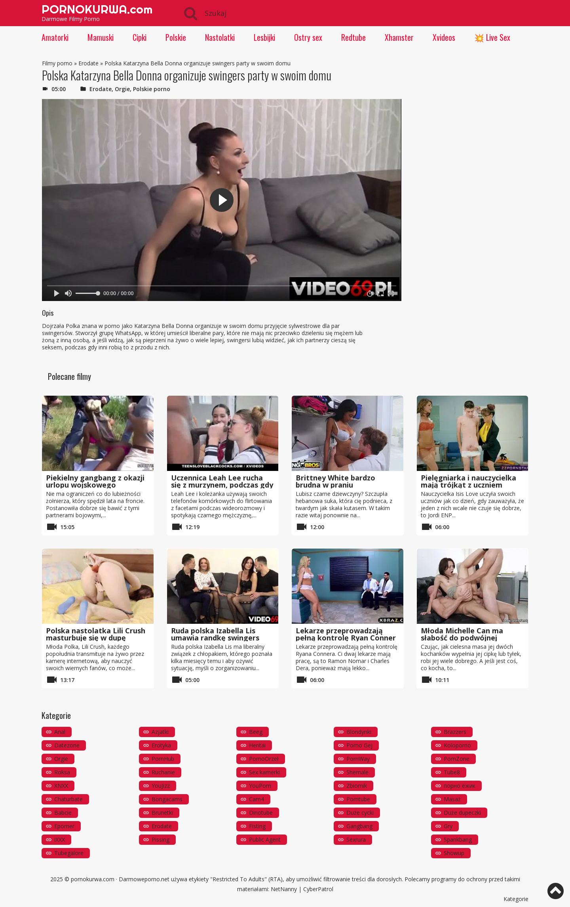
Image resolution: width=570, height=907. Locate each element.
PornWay (358, 758)
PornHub (163, 758)
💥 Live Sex (492, 37)
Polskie (175, 37)
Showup (454, 853)
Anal (59, 732)
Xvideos (444, 37)
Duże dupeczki (462, 812)
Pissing (160, 839)
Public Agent (265, 839)
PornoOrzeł (264, 758)
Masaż (452, 799)
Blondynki (358, 732)
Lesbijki (264, 37)
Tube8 (452, 772)
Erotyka (161, 745)
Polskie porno (151, 89)
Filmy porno (57, 63)
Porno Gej (359, 745)
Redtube (353, 37)
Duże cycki (360, 812)
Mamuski (100, 37)
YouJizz (161, 785)
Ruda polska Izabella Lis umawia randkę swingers (215, 634)
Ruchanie (163, 772)
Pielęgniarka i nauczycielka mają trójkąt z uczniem (468, 481)
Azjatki (160, 732)
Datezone (67, 745)
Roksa (62, 772)
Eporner (64, 826)
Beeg (255, 732)
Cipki (139, 37)
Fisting (257, 826)
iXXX (59, 839)
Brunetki (162, 812)
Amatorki (55, 37)
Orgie (122, 89)
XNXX (61, 785)
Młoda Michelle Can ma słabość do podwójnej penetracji (462, 638)
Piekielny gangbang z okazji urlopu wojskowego (95, 481)
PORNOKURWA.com (97, 9)
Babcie (63, 812)
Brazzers (455, 732)
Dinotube (261, 812)
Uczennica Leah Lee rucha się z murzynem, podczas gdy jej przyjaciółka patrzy (222, 485)
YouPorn (260, 785)
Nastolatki (220, 37)
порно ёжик (459, 785)
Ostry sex (308, 37)
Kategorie (516, 899)
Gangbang (359, 826)
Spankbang (458, 839)
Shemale (357, 772)
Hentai (257, 745)
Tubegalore (69, 853)
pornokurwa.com (92, 879)
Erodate (88, 63)
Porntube (358, 799)
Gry (448, 826)
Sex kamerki (264, 772)
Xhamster (399, 37)
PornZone (456, 758)
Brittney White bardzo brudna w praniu (335, 481)
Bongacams (167, 799)
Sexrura (356, 839)
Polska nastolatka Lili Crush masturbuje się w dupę (95, 634)
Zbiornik (356, 785)
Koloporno (457, 745)
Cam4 (256, 799)
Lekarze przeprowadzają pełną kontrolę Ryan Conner (346, 634)
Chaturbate (68, 799)
